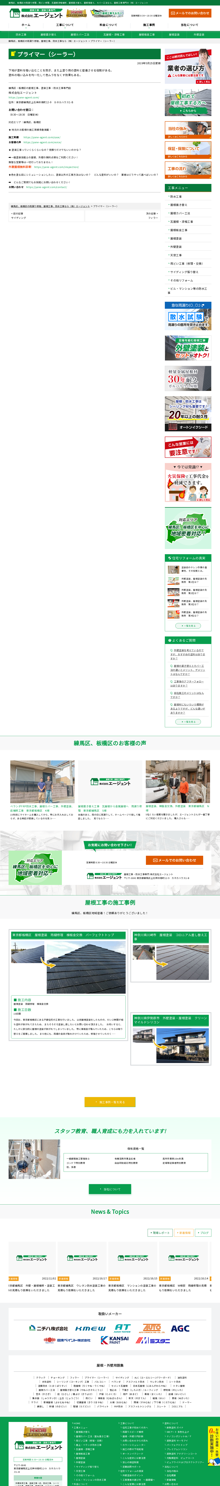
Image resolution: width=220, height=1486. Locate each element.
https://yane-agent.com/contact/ (46, 187)
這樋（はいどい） (177, 1394)
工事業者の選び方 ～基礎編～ (139, 1480)
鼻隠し (40, 1406)
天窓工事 (176, 255)
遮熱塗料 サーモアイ (177, 1440)
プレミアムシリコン (177, 1449)
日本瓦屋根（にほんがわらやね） (150, 1385)
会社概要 (171, 1475)
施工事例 (149, 25)
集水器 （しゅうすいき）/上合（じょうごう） (56, 1398)
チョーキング (58, 1377)
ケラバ (34, 1402)
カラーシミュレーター (134, 1445)
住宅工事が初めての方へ (135, 1427)
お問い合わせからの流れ (135, 1440)
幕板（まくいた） (154, 1394)
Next (214, 1267)
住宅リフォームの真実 (132, 1471)
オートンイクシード (133, 1454)
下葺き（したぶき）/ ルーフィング (140, 1390)
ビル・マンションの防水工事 (91, 1480)
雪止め (113, 1390)
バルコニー (100, 1381)
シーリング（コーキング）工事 (73, 1381)
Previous (6, 1267)
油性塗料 (182, 1377)
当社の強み (172, 1471)
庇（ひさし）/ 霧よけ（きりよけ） (75, 1394)
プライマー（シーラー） (97, 1377)
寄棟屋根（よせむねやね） (57, 1402)
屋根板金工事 (147, 34)
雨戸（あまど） (131, 1394)
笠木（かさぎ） (44, 1394)
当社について (190, 25)
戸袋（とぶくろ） (108, 1394)
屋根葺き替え (49, 34)
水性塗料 (46, 1381)
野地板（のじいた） (173, 1390)
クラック (40, 1377)
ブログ (203, 1233)
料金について (109, 25)
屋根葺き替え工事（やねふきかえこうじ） (82, 1390)
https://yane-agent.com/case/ (42, 137)
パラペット (103, 1406)
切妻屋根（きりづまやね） (90, 1402)
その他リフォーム (181, 280)
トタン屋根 (179, 1385)
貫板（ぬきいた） (181, 1398)
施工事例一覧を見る (112, 1102)
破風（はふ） (160, 1398)
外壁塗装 (199, 34)
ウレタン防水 (157, 1381)
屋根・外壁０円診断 (133, 1436)
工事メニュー (81, 1427)
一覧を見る (188, 626)
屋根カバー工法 (80, 34)
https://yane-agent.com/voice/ (43, 142)
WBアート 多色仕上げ (178, 1432)
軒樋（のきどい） (58, 1406)
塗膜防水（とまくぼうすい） (53, 1385)
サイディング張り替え (184, 272)
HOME (77, 1423)
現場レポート (160, 1233)
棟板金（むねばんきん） (111, 1398)
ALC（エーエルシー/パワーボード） (153, 1377)
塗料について (171, 1423)
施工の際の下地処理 (133, 1449)
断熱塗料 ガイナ (175, 1427)
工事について (65, 25)
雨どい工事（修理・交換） (187, 263)
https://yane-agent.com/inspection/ (56, 167)
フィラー (74, 1377)
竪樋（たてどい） (82, 1406)
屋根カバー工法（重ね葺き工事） (93, 1436)
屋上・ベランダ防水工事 (89, 1445)
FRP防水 (118, 1406)
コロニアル (177, 1406)
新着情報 (183, 1233)
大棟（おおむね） (119, 1402)
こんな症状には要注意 (134, 1458)
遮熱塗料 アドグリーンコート (182, 1454)
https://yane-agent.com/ (24, 97)
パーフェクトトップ (177, 1445)
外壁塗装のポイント (133, 1475)
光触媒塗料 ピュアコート (181, 1458)
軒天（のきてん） (138, 1398)
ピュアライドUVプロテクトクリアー (185, 1462)
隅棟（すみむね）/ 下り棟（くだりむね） (155, 1402)
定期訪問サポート (132, 1467)
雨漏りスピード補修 (133, 1432)
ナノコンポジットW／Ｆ (179, 1436)
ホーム (25, 25)
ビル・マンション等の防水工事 (187, 290)
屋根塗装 (174, 34)
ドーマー (187, 1402)
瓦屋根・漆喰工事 (114, 34)
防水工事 (21, 34)
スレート (161, 1406)
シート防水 (175, 1381)
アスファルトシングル (139, 1406)
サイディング (122, 1377)
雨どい (89, 1398)
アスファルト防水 (135, 1381)
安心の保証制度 (131, 1462)
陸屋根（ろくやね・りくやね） (90, 1385)
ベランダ (116, 1381)
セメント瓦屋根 (119, 1385)
